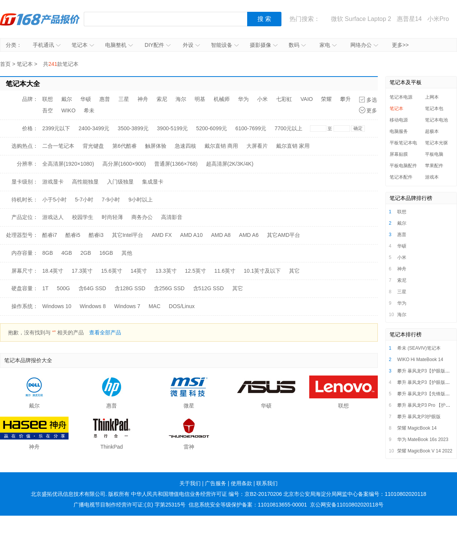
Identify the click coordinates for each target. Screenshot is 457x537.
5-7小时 (84, 200)
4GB (66, 253)
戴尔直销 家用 (293, 146)
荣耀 (326, 99)
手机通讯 (47, 45)
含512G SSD (208, 288)
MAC (154, 306)
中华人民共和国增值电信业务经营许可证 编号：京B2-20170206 (206, 494)
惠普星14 (409, 19)
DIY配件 (158, 45)
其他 (126, 253)
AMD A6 (249, 235)
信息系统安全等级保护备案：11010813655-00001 (248, 505)
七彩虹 (284, 99)
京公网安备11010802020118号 (346, 505)
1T (45, 288)
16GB (106, 253)
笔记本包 (434, 108)
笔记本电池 (436, 120)
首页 (5, 64)
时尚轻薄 (112, 217)
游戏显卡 (53, 182)
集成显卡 (152, 182)
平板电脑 (434, 154)
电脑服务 (399, 131)
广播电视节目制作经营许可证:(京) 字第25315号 (129, 505)
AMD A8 (220, 235)
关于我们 (190, 483)
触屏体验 (155, 146)
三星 (123, 99)
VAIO (306, 99)
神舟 (142, 99)
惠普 (104, 99)
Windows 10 (56, 306)
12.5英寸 (195, 271)
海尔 (181, 99)
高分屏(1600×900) (124, 164)
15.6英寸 (111, 271)
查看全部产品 (105, 332)
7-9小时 (111, 200)
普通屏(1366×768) (176, 164)
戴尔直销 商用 (221, 146)
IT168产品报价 (40, 19)
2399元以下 (56, 128)
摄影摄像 (264, 45)
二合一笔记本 (58, 146)
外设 (191, 45)
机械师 (222, 99)
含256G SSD (169, 288)
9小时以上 (140, 200)
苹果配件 (434, 165)
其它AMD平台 (283, 235)
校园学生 (82, 217)
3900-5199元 (172, 128)
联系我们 (267, 483)
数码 (297, 45)
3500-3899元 (133, 128)
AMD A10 (191, 235)
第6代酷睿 (124, 146)
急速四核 (185, 146)
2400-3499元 (93, 128)
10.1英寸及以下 (262, 271)
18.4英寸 (52, 271)
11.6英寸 (224, 271)
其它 (294, 271)
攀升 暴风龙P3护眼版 (419, 416)
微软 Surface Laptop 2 (361, 19)
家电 (328, 45)
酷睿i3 (96, 235)
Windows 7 (127, 306)
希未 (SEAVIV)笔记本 (419, 348)
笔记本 (83, 45)
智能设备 (225, 45)
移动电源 (399, 120)
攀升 (345, 99)
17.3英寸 (82, 271)
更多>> (400, 45)
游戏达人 (53, 217)
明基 (200, 99)
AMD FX (162, 235)
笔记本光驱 (436, 142)
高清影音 (171, 217)
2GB (85, 253)
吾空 (47, 110)
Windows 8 (92, 306)
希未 (89, 110)
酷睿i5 (73, 235)
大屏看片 (257, 146)
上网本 (432, 97)
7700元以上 (288, 128)
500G (63, 288)
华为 (243, 99)
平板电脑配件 (403, 165)
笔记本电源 (401, 97)
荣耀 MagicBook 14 (416, 428)
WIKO (68, 110)
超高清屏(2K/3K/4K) (229, 164)
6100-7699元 (250, 128)
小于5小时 (54, 200)
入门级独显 (120, 182)
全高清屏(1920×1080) (68, 164)
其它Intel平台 (127, 235)
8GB (47, 253)
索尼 (162, 99)
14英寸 (139, 271)
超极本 (432, 131)
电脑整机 (119, 45)
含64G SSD (92, 288)
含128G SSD (130, 288)
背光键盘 (93, 146)
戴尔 (66, 99)
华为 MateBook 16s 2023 (422, 439)
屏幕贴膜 (399, 154)
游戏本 (432, 177)
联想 (47, 99)
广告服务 (215, 483)
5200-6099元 (211, 128)
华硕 (85, 99)
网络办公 (364, 45)
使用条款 (241, 483)
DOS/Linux (182, 306)
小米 (262, 99)
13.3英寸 (165, 271)
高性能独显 (85, 182)
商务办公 (142, 217)
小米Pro (438, 19)
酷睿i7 (49, 235)
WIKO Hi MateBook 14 (420, 359)
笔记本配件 (401, 177)
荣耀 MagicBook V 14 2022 (424, 451)
